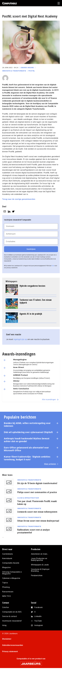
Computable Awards (10, 563)
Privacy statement (10, 651)
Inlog (4, 625)
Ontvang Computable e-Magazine (12, 573)
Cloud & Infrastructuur (28, 498)
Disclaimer (6, 639)
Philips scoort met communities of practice (37, 492)
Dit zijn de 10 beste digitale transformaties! (37, 483)
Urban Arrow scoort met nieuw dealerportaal (38, 520)
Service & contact (9, 616)
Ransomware (7, 592)
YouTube (38, 621)
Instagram (38, 625)
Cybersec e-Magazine (11, 578)
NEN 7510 (6, 596)
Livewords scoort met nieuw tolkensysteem (37, 511)
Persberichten (37, 575)
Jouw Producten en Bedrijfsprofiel (39, 559)
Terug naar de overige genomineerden (18, 199)
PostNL (31, 71)
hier (53, 265)
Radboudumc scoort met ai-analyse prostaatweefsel (33, 531)
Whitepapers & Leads (40, 565)
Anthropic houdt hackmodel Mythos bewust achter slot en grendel (26, 440)
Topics (5, 583)
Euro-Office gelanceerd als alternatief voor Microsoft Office (26, 449)
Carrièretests (7, 554)
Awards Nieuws (27, 67)
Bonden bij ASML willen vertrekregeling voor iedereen (27, 424)
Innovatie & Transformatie (14, 71)
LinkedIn (38, 616)
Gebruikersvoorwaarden (12, 645)
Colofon (5, 607)
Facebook (38, 607)
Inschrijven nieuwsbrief (12, 621)
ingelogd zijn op (20, 339)
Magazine (6, 567)
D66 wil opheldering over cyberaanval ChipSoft (28, 432)
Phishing (6, 587)
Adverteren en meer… (39, 554)
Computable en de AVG (11, 612)
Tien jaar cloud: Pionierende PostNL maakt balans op (37, 503)
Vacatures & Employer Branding (40, 570)
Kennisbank (7, 558)
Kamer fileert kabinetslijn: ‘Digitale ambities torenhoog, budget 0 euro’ (27, 458)
